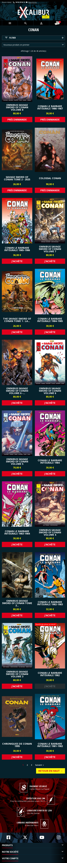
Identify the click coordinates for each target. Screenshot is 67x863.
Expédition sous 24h (35, 798)
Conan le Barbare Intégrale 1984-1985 (50, 319)
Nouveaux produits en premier (33, 44)
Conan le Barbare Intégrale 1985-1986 (17, 249)
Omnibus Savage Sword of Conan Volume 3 (17, 674)
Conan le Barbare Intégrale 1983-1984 (17, 532)
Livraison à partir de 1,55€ (39, 810)
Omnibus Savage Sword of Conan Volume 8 (17, 107)
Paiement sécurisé (38, 786)
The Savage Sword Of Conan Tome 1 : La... (17, 319)
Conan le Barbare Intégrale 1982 (50, 674)
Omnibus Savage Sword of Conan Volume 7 (50, 249)
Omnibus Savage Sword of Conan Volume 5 (17, 461)
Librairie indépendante (27, 823)
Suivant (39, 765)
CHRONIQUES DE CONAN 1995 (17, 745)
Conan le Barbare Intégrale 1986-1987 (50, 107)
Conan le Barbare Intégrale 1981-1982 (50, 745)
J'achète (17, 261)
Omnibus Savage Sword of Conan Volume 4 (50, 532)
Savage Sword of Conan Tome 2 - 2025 (17, 178)
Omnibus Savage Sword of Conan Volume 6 (50, 390)
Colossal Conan (50, 178)
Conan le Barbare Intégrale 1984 (50, 461)
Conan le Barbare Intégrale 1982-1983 (50, 603)
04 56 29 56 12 (19, 2)
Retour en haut (50, 770)
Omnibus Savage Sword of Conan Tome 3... (17, 603)
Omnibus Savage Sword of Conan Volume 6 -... (17, 390)
